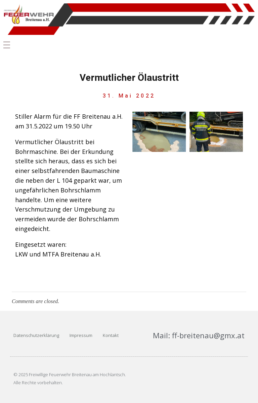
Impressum (81, 335)
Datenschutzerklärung (36, 335)
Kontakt (111, 335)
